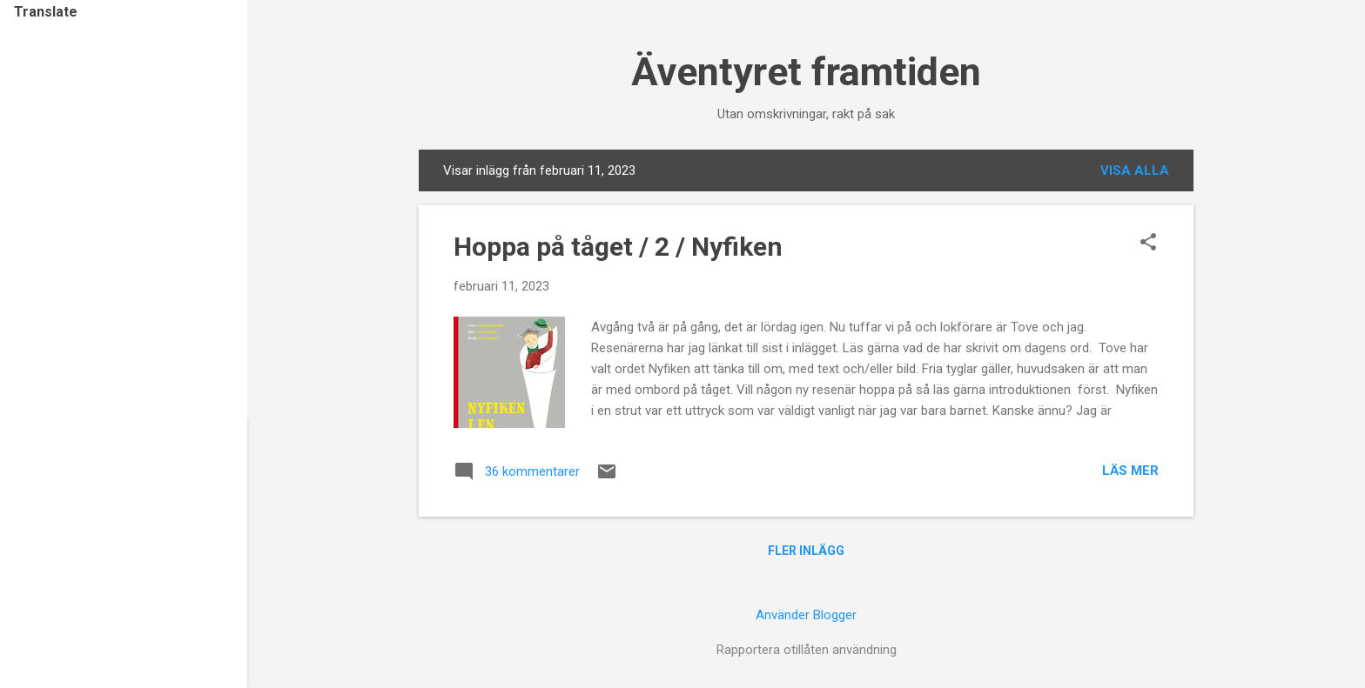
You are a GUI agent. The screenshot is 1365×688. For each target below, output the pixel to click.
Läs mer (1130, 470)
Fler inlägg (806, 551)
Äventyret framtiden (806, 72)
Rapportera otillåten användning (806, 650)
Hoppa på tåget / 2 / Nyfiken (618, 246)
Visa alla (1134, 170)
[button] (1148, 243)
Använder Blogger (806, 615)
